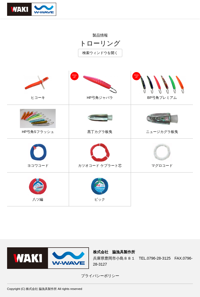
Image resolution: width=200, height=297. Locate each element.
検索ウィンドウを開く (100, 53)
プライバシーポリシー (100, 276)
